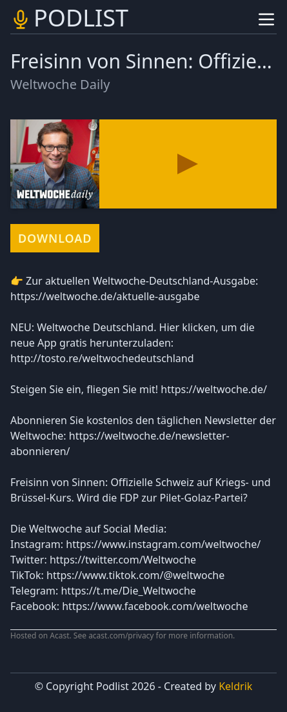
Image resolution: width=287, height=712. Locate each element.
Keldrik (235, 686)
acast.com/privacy (120, 635)
